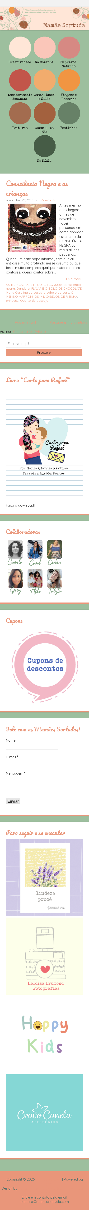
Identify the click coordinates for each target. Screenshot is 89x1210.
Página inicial (25, 322)
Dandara (23, 288)
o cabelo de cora (56, 292)
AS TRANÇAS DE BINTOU (24, 285)
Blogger (44, 1184)
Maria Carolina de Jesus (24, 292)
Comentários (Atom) (29, 332)
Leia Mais (73, 279)
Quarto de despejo (34, 300)
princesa (12, 300)
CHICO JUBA (52, 285)
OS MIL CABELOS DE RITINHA (55, 296)
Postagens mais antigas (69, 322)
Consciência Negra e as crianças (37, 188)
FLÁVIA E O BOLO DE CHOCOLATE (56, 288)
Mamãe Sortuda (52, 200)
